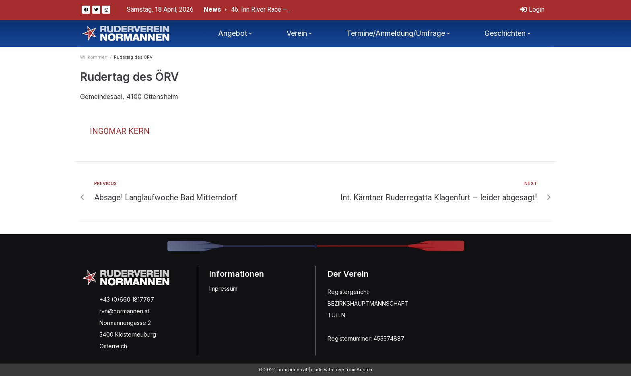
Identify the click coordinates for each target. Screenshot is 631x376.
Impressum (223, 288)
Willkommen (93, 57)
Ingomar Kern (120, 131)
